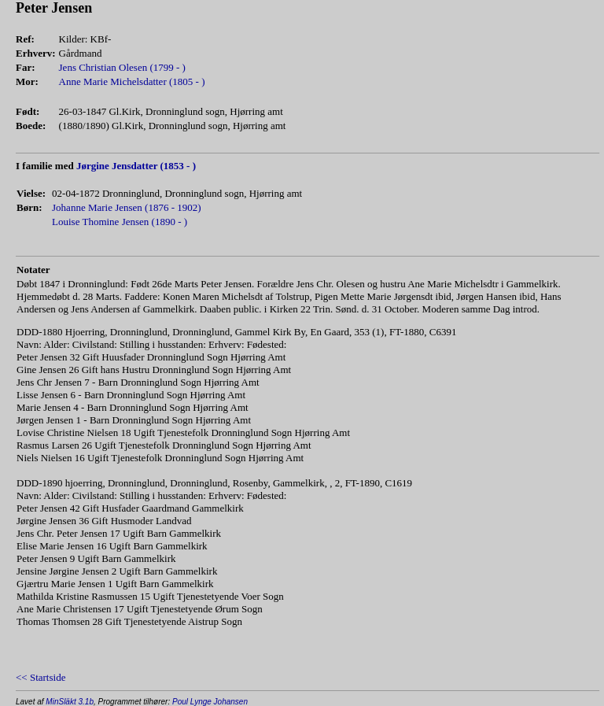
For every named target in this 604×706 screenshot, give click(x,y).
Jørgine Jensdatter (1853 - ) (136, 166)
